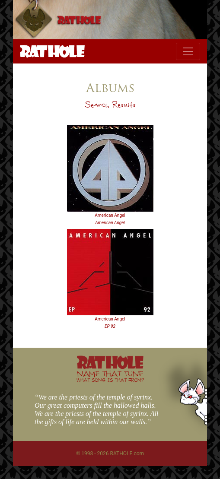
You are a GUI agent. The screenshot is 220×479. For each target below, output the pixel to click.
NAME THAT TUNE (110, 376)
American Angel (110, 215)
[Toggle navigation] (188, 51)
